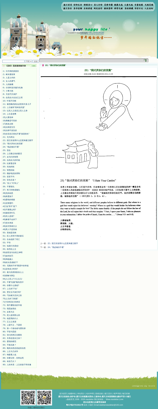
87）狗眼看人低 (9, 355)
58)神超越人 (8, 259)
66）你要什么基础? (11, 285)
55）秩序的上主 (9, 249)
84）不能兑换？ (9, 345)
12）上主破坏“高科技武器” (14, 107)
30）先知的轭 (8, 167)
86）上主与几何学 (10, 351)
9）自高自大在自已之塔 (13, 97)
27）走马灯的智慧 (10, 157)
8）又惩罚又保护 (10, 94)
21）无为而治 (8, 137)
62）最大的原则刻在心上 (13, 272)
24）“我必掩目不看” (11, 147)
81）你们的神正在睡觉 (12, 335)
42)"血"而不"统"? (10, 206)
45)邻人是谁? (8, 216)
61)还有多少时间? (10, 269)
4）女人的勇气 (9, 81)
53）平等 (7, 243)
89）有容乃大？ (9, 361)
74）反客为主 (8, 312)
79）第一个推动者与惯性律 (14, 328)
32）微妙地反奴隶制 (11, 173)
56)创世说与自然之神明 (12, 252)
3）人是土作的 (9, 78)
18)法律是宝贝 (9, 127)
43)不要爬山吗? (9, 210)
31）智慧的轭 (8, 170)
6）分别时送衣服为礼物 (13, 88)
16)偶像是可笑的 (10, 121)
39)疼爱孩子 (8, 196)
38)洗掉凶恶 (8, 193)
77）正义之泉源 (9, 322)
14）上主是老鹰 (9, 114)
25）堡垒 (7, 150)
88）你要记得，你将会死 (13, 358)
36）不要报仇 (8, 187)
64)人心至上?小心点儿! (12, 279)
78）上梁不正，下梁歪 (12, 325)
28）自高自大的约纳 (11, 160)
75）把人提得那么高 (11, 315)
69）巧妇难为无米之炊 (12, 295)
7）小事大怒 (8, 91)
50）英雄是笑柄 (9, 233)
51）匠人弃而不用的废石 (13, 236)
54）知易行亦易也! (11, 246)
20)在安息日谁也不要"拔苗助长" (16, 134)
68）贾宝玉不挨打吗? (12, 292)
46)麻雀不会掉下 (10, 219)
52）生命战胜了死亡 (11, 239)
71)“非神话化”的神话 (11, 302)
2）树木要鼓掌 (9, 74)
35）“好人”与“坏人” (11, 183)
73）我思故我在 (9, 309)
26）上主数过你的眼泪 (12, 154)
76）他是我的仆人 (10, 318)
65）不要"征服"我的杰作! (13, 282)
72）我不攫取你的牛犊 (12, 305)
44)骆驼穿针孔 (9, 213)
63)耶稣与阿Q (9, 276)
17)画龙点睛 (8, 124)
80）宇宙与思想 (9, 332)
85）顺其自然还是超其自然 (14, 348)
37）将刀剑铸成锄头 (11, 190)
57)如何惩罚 (8, 256)
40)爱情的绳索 (9, 200)
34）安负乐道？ (9, 180)
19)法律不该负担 (10, 130)
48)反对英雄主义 (10, 226)
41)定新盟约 (8, 203)
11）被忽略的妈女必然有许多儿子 (17, 104)
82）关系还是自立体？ (12, 338)
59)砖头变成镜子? (10, 262)
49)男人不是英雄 (10, 229)
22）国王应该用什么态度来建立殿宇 (18, 140)
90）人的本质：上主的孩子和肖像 (17, 365)
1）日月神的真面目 (11, 71)
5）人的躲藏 (8, 84)
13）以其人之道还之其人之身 (15, 111)
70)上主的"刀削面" (10, 299)
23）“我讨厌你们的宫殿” (13, 144)
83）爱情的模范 (9, 341)
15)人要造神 (8, 117)
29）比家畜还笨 (9, 163)
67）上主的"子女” (10, 289)
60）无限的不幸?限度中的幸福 (16, 266)
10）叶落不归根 (9, 101)
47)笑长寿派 (8, 223)
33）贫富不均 (8, 177)
